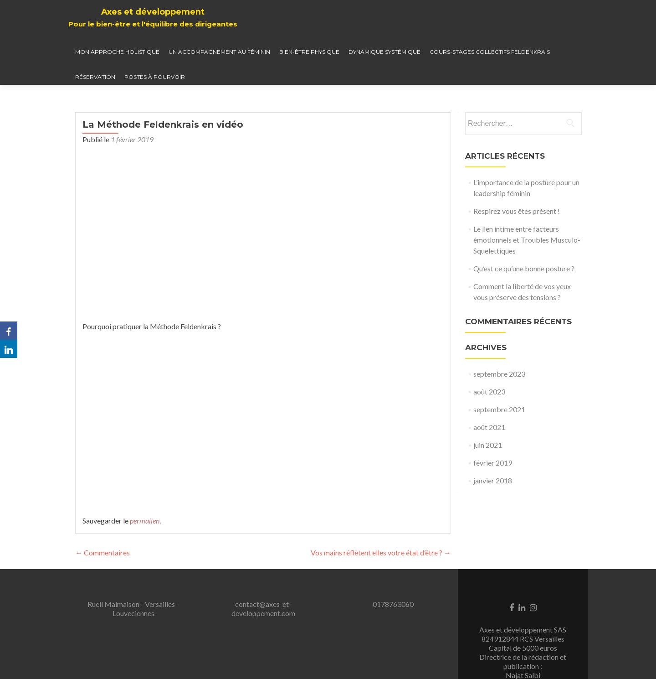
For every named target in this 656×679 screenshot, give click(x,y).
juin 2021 (487, 445)
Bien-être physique (309, 51)
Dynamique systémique (384, 51)
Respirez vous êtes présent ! (516, 211)
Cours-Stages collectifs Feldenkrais (490, 51)
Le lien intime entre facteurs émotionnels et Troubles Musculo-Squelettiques (526, 239)
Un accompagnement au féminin (219, 51)
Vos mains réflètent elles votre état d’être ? (381, 552)
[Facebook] (8, 330)
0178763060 (393, 604)
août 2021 (489, 427)
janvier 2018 (492, 480)
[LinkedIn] (8, 349)
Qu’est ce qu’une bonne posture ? (523, 268)
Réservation (95, 76)
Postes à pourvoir (154, 76)
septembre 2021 (499, 409)
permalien (144, 520)
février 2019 (492, 462)
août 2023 (489, 391)
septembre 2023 (499, 373)
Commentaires (102, 552)
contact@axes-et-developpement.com (263, 608)
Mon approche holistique (117, 51)
